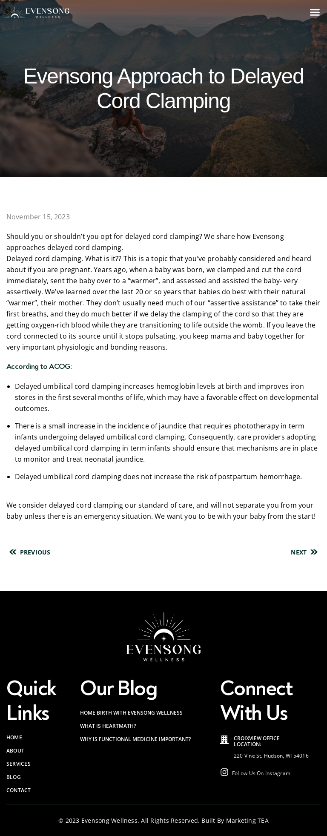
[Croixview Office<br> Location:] (224, 739)
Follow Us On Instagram (261, 773)
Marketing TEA (247, 820)
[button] (315, 12)
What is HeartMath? (108, 726)
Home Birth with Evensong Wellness (131, 712)
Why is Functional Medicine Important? (135, 739)
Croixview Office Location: (257, 741)
